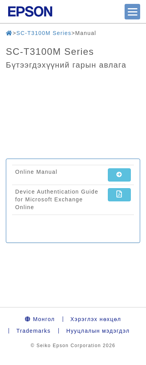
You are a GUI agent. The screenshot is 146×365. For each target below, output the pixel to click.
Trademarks (33, 331)
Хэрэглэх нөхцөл (95, 319)
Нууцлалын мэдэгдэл (98, 331)
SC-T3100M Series (43, 33)
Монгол (40, 319)
